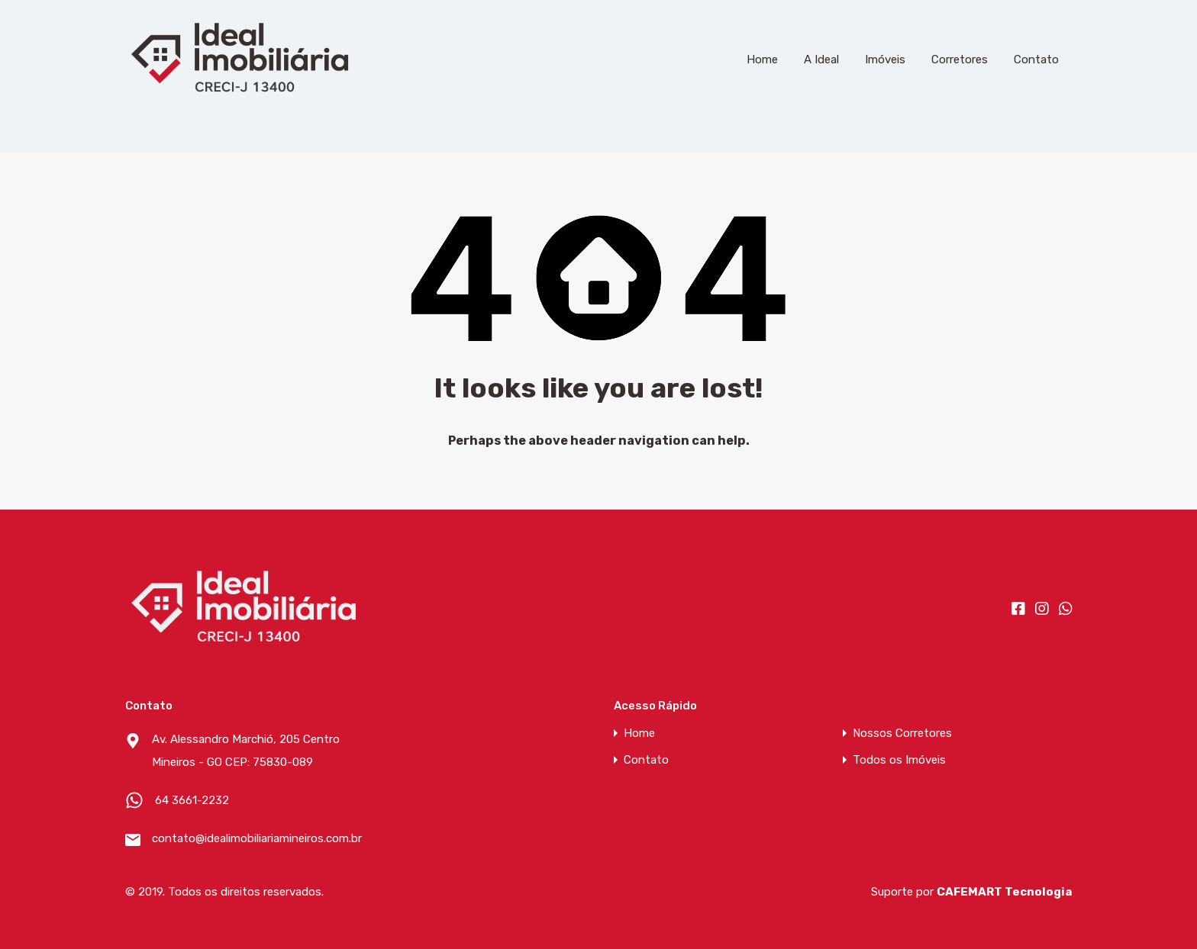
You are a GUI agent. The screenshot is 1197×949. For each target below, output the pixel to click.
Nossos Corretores (902, 733)
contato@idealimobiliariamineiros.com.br (247, 838)
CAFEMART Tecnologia (1004, 892)
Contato (1036, 59)
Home (762, 59)
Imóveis (885, 59)
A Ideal (821, 59)
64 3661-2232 (192, 800)
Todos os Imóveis (899, 760)
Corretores (959, 59)
